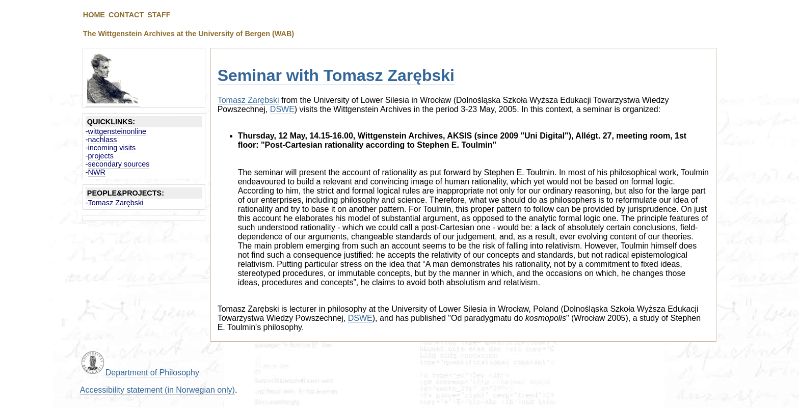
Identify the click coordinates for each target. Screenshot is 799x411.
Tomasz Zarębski (116, 203)
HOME (94, 15)
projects (101, 156)
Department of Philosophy (152, 372)
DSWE (282, 109)
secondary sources (119, 164)
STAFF (158, 15)
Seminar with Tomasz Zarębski (336, 75)
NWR (96, 172)
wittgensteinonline (117, 131)
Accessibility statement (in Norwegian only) (157, 390)
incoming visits (112, 148)
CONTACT (126, 15)
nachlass (102, 139)
